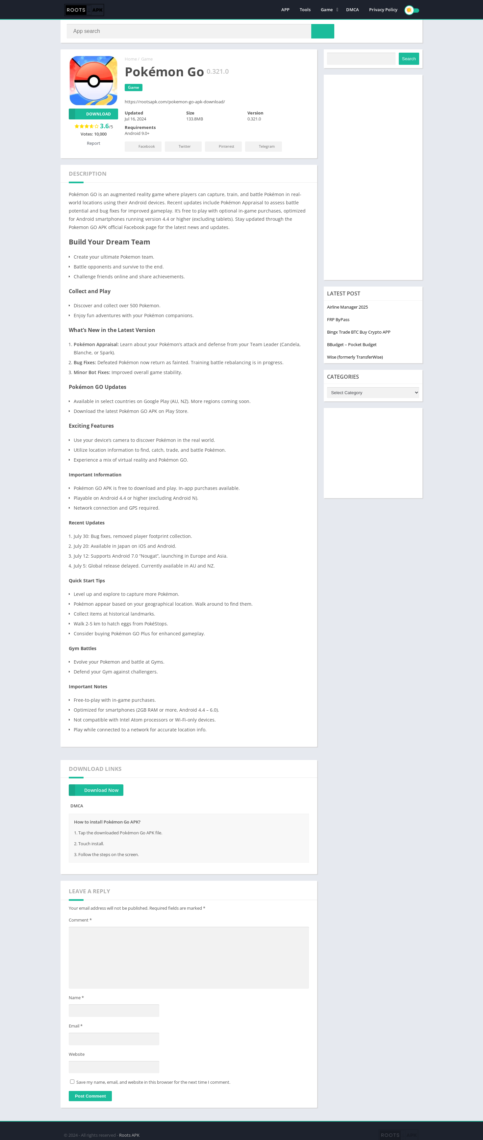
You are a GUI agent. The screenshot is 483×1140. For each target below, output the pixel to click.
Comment (80, 921)
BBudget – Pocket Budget (352, 346)
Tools (305, 10)
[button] (320, 32)
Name (76, 999)
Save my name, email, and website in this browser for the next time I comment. (153, 1083)
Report (93, 144)
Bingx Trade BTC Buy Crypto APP (359, 333)
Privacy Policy (383, 10)
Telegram (262, 147)
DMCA (352, 10)
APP (285, 10)
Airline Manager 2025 (347, 308)
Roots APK (129, 1134)
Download (90, 115)
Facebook (142, 147)
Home (131, 60)
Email (76, 1027)
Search (409, 60)
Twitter (180, 147)
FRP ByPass (338, 321)
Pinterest (221, 147)
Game (327, 10)
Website (77, 1055)
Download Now (93, 791)
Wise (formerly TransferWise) (355, 358)
